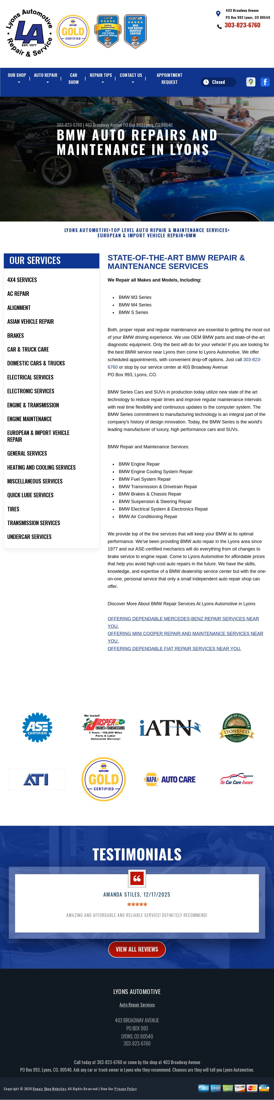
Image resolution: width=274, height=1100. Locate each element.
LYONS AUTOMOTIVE (86, 250)
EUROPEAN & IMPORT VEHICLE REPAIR (141, 255)
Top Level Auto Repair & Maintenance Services (169, 250)
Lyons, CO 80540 (158, 125)
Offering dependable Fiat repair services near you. (174, 668)
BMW (191, 255)
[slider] (137, 924)
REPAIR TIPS (101, 75)
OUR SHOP (17, 75)
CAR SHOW (73, 78)
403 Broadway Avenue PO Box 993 (114, 125)
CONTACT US (131, 75)
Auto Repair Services (137, 1024)
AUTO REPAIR (45, 75)
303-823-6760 (242, 24)
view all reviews (137, 968)
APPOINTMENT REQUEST (169, 78)
